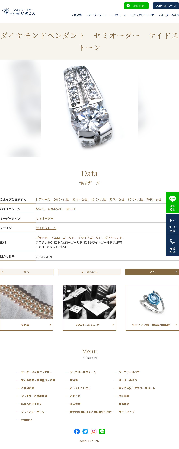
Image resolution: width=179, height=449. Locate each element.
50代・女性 (117, 199)
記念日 (40, 209)
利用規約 (75, 404)
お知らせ (75, 396)
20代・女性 (61, 199)
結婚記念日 (55, 209)
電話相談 (172, 250)
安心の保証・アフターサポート (137, 388)
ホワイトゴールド (90, 237)
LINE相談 (138, 5)
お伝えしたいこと (80, 388)
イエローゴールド (63, 237)
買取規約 (124, 404)
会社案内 (124, 396)
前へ (26, 272)
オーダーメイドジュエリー (36, 372)
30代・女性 (80, 199)
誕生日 (70, 209)
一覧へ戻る (89, 272)
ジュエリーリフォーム (83, 372)
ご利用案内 (27, 388)
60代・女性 (136, 199)
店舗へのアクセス (166, 5)
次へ (152, 272)
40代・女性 (98, 199)
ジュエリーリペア (143, 15)
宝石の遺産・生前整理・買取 (38, 380)
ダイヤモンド (114, 237)
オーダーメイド (98, 15)
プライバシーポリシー (34, 412)
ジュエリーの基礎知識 (34, 396)
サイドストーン (46, 228)
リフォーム (119, 15)
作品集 (78, 15)
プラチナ (42, 237)
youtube (26, 420)
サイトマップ (126, 412)
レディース (43, 199)
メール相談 (172, 229)
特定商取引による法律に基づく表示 (91, 412)
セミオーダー (44, 218)
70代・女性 (153, 199)
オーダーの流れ (170, 15)
